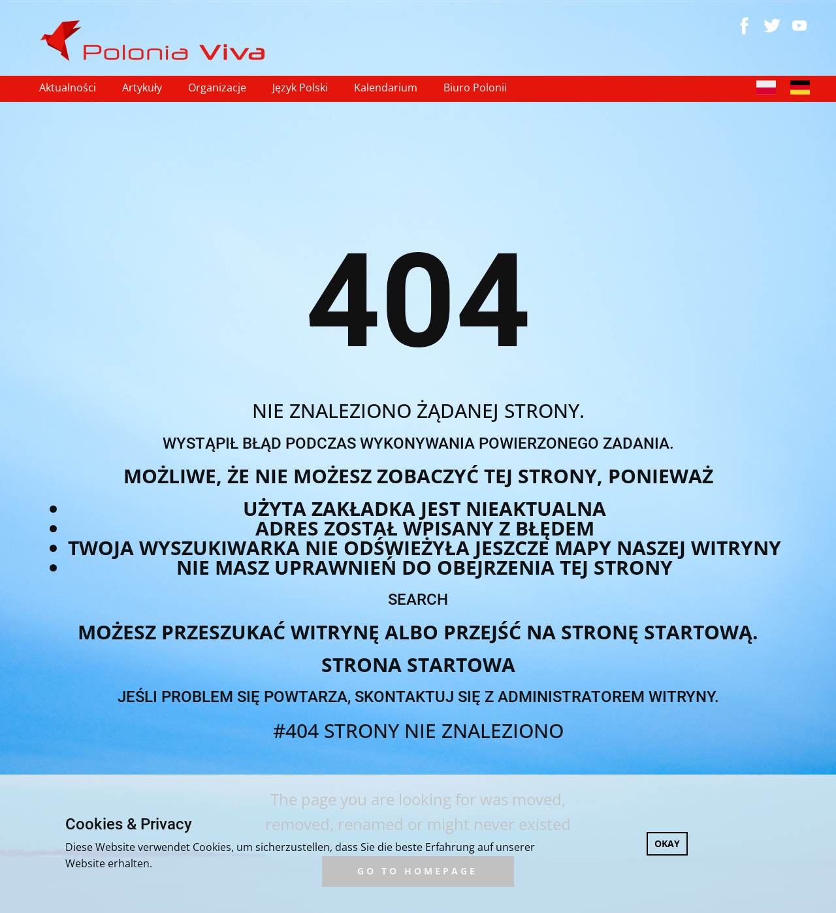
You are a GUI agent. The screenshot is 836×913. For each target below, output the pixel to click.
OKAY (667, 843)
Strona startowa (418, 664)
